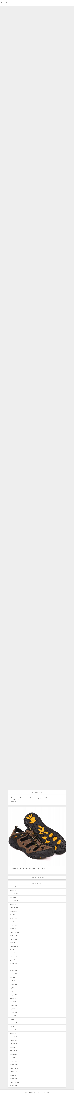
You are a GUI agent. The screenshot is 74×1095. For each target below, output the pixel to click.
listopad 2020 (13, 1029)
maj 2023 (12, 949)
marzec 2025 (13, 897)
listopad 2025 (13, 886)
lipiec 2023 (13, 942)
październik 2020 (14, 1033)
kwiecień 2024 (14, 918)
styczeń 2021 (13, 1022)
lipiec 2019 (13, 1075)
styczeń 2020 (13, 1061)
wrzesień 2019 (14, 1068)
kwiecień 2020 (14, 1050)
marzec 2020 (13, 1054)
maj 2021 (12, 1009)
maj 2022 (12, 981)
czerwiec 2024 (14, 911)
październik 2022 (14, 967)
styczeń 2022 (13, 991)
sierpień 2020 (13, 1040)
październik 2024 (14, 904)
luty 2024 (12, 921)
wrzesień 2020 (14, 1036)
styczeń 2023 (13, 956)
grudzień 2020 (14, 1026)
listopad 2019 (13, 1064)
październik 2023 (14, 932)
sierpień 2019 (13, 1071)
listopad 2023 (13, 928)
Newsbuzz (40, 1092)
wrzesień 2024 (14, 907)
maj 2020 (12, 1047)
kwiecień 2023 (14, 953)
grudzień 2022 (14, 960)
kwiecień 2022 (14, 984)
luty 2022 (12, 988)
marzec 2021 (13, 1016)
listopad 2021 (13, 995)
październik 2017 (14, 1082)
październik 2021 (14, 998)
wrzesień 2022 (14, 970)
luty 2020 (12, 1057)
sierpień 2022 (13, 974)
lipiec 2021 (13, 1002)
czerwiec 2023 (14, 946)
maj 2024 (12, 914)
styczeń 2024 (13, 925)
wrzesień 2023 (14, 935)
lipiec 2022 (13, 977)
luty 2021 (12, 1019)
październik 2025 (14, 890)
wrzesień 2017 (14, 1085)
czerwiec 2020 (14, 1043)
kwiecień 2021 (14, 1012)
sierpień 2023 (13, 939)
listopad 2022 (13, 963)
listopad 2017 (13, 1078)
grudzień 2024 (14, 900)
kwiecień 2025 (14, 893)
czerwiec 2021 (14, 1005)
